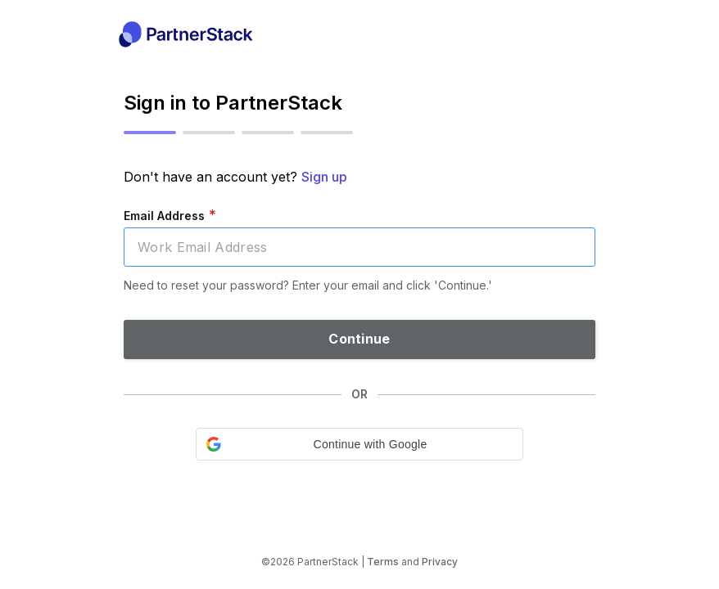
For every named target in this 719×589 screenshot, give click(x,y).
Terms (383, 561)
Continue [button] (359, 338)
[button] (359, 444)
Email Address (170, 214)
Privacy (440, 561)
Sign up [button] (324, 176)
